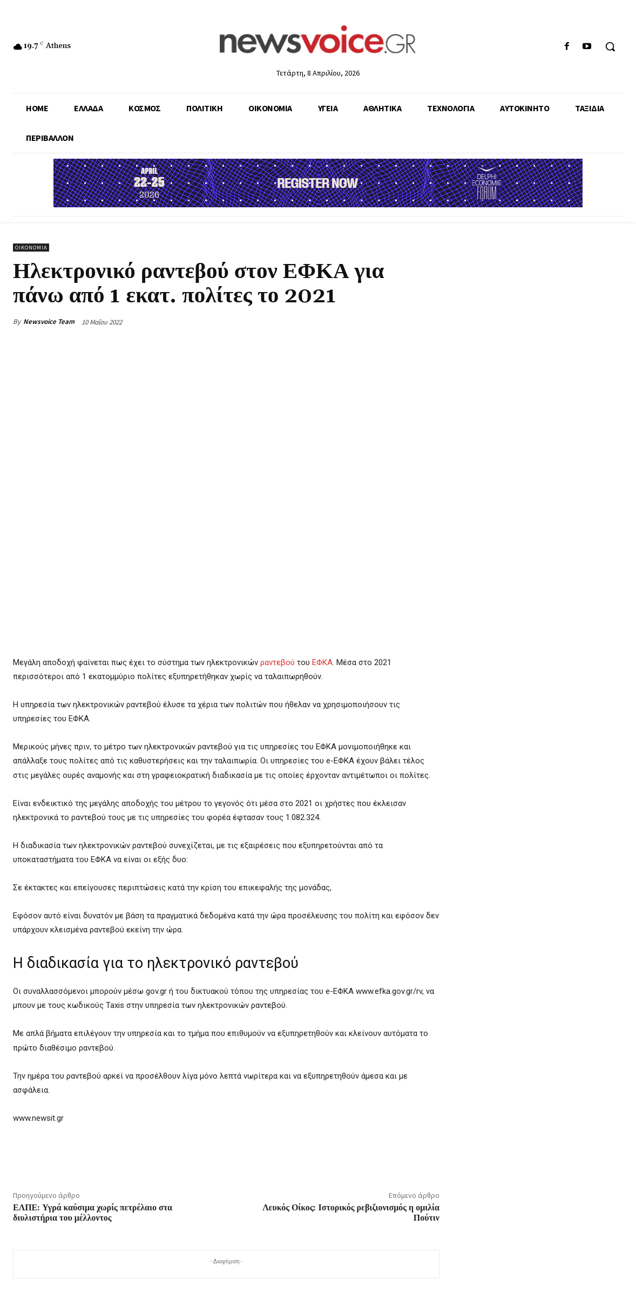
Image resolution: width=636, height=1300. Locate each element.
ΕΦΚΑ (322, 662)
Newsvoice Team (49, 321)
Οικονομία (31, 247)
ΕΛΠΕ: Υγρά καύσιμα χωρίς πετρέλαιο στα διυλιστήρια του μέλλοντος (92, 1212)
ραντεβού (277, 662)
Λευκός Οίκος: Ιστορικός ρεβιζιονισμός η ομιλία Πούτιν (350, 1212)
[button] (610, 46)
